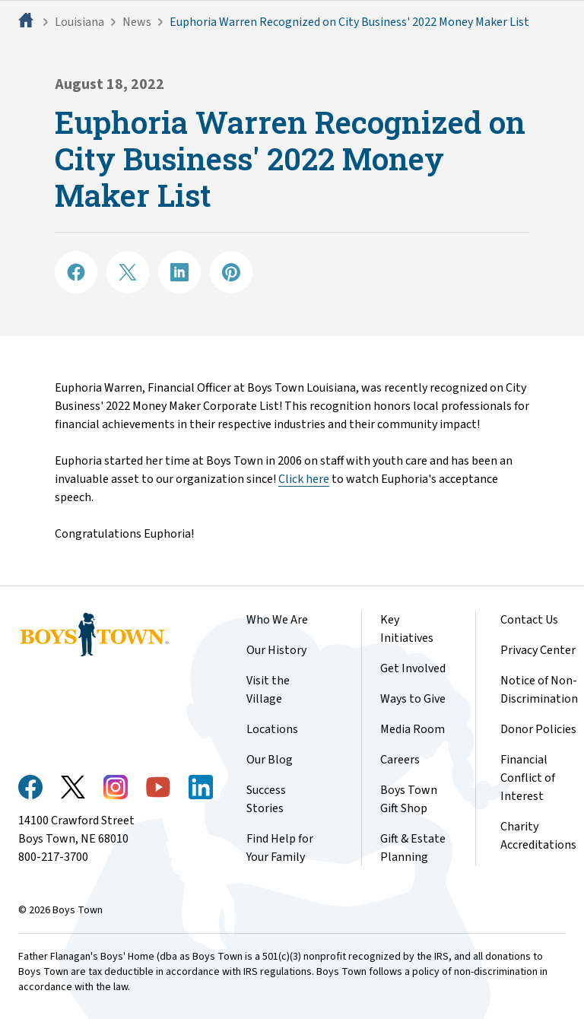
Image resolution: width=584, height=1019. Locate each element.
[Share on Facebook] (76, 272)
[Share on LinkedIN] (179, 272)
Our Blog (269, 759)
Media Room (412, 729)
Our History (276, 650)
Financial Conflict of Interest (527, 778)
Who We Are (277, 619)
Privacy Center (538, 650)
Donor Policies (538, 729)
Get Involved (413, 668)
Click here (303, 479)
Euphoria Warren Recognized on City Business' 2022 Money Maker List (349, 22)
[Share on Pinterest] (231, 272)
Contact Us (529, 619)
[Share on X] (127, 272)
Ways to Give (413, 698)
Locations (272, 729)
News (136, 22)
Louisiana (79, 22)
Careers (400, 759)
